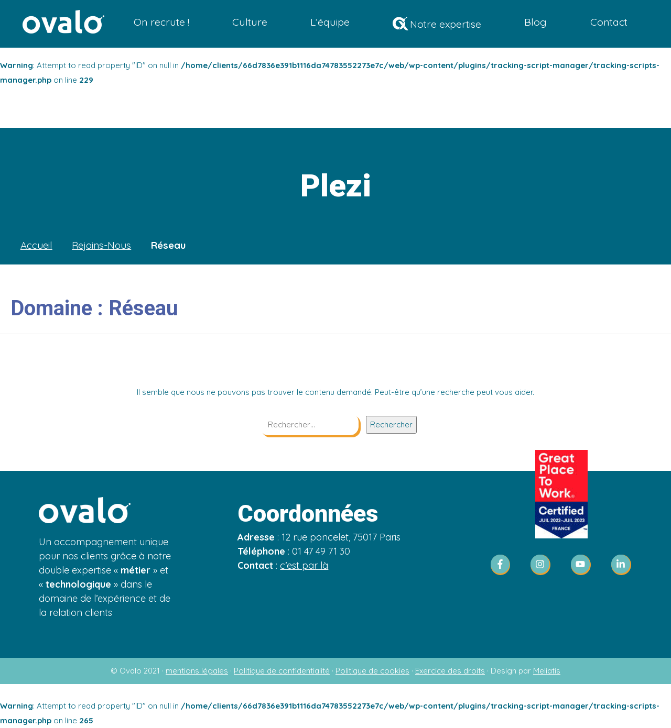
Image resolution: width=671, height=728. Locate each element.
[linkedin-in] (621, 565)
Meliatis (546, 671)
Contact (608, 22)
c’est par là (304, 565)
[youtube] (584, 565)
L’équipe (331, 22)
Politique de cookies (372, 671)
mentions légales (197, 671)
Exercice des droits (450, 671)
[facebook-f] (504, 565)
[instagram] (544, 565)
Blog (536, 22)
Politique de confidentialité (282, 671)
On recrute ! (163, 22)
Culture (251, 22)
